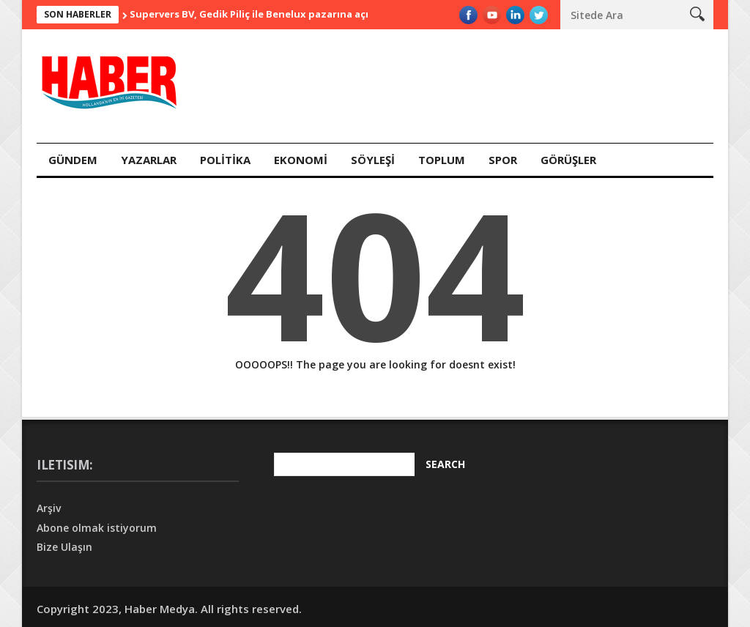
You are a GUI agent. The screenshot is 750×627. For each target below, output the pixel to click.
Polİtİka (225, 159)
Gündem (72, 159)
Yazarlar (149, 159)
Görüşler (568, 159)
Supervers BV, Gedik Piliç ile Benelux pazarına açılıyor (260, 14)
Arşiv (49, 508)
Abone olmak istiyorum (97, 528)
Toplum (441, 159)
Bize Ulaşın (64, 547)
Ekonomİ (300, 159)
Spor (503, 159)
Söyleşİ (373, 159)
